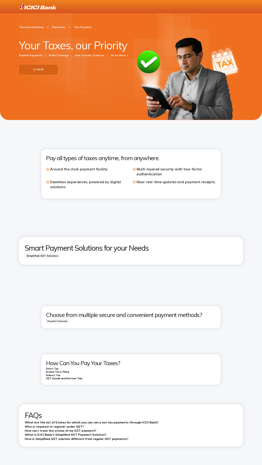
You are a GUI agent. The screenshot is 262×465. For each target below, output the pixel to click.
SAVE (38, 69)
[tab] (42, 256)
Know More (118, 55)
